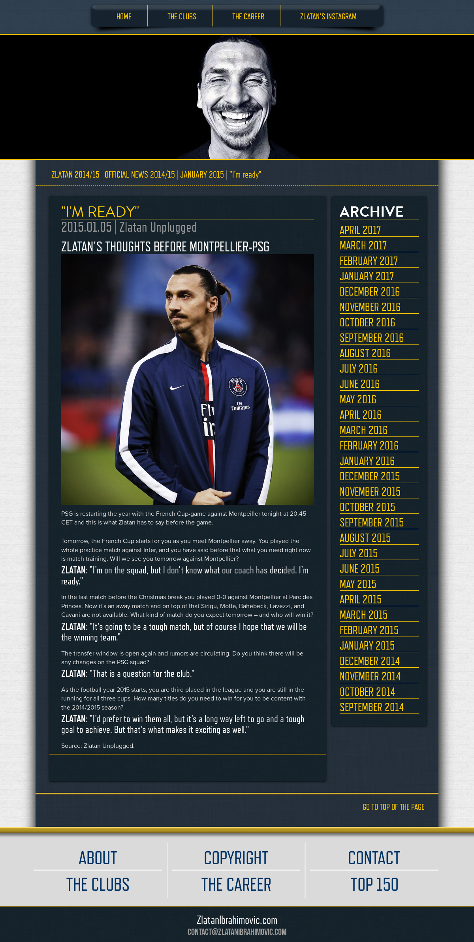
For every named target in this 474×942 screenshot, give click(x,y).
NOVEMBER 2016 (370, 307)
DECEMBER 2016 (370, 291)
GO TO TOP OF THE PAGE (394, 807)
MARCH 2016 (364, 430)
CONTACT (374, 858)
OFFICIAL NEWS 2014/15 (140, 174)
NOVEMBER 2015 (370, 491)
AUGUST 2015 (365, 538)
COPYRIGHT (236, 858)
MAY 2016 (358, 399)
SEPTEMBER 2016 (372, 338)
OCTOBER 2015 (367, 507)
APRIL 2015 (361, 599)
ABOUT (98, 858)
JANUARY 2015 (202, 174)
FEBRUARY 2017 (369, 261)
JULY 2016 (359, 368)
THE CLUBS (181, 16)
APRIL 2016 (361, 414)
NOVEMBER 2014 (370, 676)
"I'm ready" (245, 174)
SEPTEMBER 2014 (372, 707)
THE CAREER (248, 16)
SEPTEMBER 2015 (372, 522)
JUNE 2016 (360, 384)
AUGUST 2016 (365, 353)
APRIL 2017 (360, 230)
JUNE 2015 (360, 568)
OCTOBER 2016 (367, 322)
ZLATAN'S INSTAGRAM (328, 16)
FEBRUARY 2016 (369, 445)
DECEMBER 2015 (370, 476)
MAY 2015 (358, 584)
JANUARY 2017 (367, 276)
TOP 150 (374, 884)
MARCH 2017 (363, 245)
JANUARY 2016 (367, 461)
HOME (124, 16)
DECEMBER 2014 (370, 661)
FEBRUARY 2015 (369, 630)
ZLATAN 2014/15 (75, 174)
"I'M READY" (100, 212)
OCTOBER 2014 (367, 692)
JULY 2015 (359, 553)
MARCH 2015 (364, 615)
